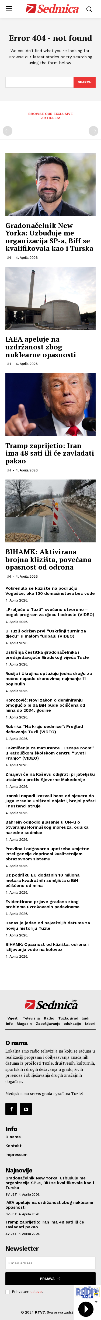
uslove (36, 1292)
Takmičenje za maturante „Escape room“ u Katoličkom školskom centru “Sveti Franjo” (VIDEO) (49, 753)
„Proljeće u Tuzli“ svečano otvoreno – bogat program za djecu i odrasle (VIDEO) (49, 612)
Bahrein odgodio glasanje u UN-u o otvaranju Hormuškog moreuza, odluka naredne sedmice (46, 827)
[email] (50, 1263)
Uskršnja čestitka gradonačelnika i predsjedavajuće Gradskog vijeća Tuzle (47, 655)
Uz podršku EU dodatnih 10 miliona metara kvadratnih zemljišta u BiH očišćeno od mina (42, 880)
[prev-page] (7, 131)
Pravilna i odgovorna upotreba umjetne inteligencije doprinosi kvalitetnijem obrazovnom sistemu (47, 853)
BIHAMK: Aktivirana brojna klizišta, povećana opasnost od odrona (48, 559)
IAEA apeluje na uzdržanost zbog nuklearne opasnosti (40, 346)
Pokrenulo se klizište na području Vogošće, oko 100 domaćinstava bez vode (50, 591)
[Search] (85, 82)
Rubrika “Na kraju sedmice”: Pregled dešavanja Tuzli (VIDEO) (44, 729)
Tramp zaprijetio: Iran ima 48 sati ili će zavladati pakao (49, 453)
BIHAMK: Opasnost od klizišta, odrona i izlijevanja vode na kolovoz (47, 947)
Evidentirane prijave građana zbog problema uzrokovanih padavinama (42, 904)
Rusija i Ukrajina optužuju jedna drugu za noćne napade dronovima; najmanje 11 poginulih (48, 678)
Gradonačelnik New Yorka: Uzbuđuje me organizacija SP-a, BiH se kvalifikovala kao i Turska (49, 237)
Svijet (11, 1194)
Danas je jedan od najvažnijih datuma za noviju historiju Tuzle (47, 925)
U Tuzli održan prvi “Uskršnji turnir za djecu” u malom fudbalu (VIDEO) (45, 633)
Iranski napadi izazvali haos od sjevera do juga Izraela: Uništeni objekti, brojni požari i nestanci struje (50, 801)
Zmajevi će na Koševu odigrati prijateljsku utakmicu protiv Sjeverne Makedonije (50, 777)
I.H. (8, 258)
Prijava (50, 1278)
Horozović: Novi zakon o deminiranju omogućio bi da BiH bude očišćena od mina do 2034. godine (45, 705)
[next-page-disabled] (93, 131)
